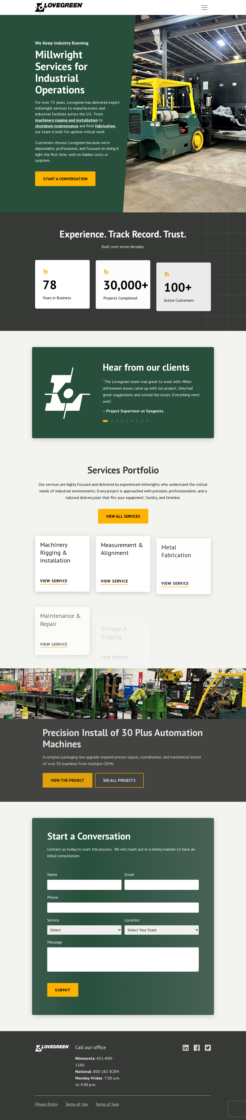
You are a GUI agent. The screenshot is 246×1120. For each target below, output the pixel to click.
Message (54, 942)
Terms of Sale (107, 1104)
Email (129, 874)
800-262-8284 (106, 1071)
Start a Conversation (65, 178)
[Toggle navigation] (204, 7)
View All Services (123, 516)
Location (132, 920)
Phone (52, 897)
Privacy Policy (46, 1104)
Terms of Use (76, 1104)
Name (52, 874)
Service (53, 920)
